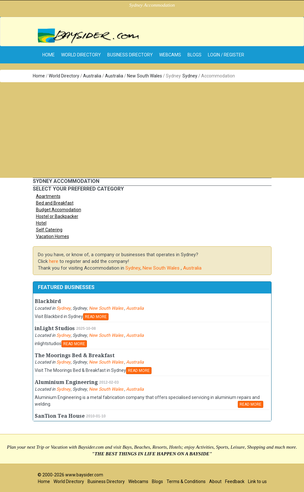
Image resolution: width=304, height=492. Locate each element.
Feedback (234, 481)
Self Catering (49, 229)
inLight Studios (55, 328)
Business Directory (130, 54)
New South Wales (145, 75)
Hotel (41, 223)
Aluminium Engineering (66, 382)
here (53, 261)
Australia (92, 75)
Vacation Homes (52, 236)
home (48, 54)
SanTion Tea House (60, 416)
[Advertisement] (152, 130)
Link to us (257, 481)
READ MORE (96, 317)
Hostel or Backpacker (57, 216)
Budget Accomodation (58, 209)
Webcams (170, 54)
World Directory (81, 54)
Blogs (194, 54)
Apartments (48, 196)
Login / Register (226, 54)
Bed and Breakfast (55, 203)
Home (39, 75)
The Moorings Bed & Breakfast (75, 355)
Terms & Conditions (186, 481)
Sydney (189, 75)
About (215, 481)
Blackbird (48, 301)
